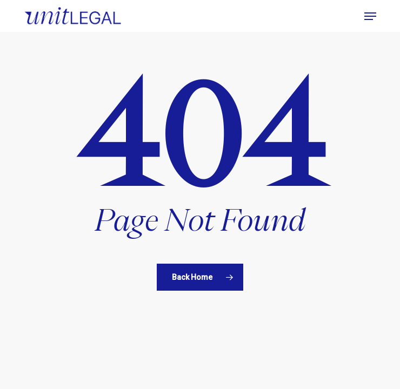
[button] (370, 16)
